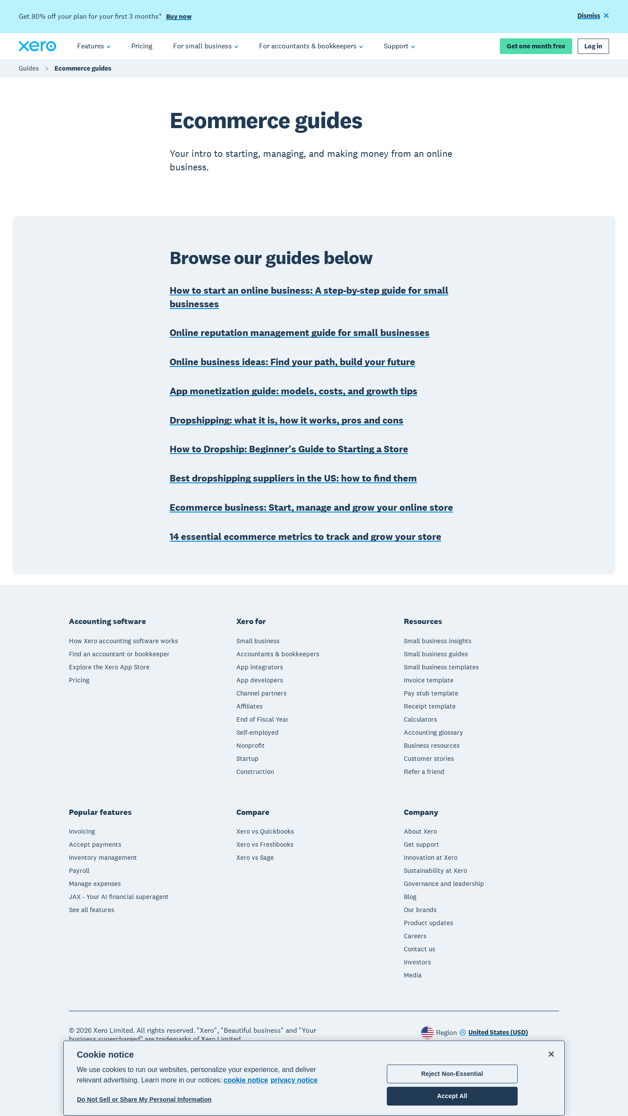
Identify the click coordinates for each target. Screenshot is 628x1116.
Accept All (452, 1095)
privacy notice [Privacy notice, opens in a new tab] (294, 1080)
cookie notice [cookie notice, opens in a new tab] (246, 1080)
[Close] (551, 1054)
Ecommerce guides (83, 68)
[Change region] (493, 1033)
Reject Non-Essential (452, 1073)
